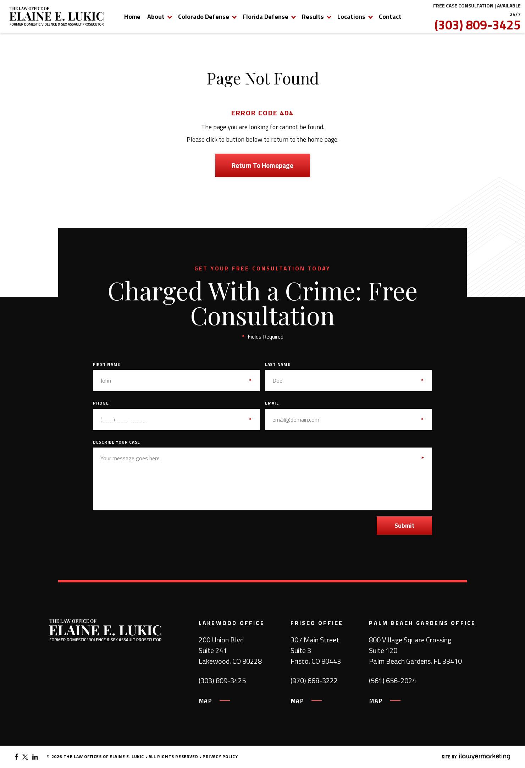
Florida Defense (265, 16)
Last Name (277, 364)
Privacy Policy (220, 756)
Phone (101, 403)
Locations (351, 16)
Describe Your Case (116, 442)
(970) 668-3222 (314, 680)
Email (272, 403)
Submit (404, 525)
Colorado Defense (203, 16)
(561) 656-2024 (392, 680)
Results (313, 16)
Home (132, 16)
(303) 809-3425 (478, 24)
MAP (205, 700)
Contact (390, 16)
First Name (106, 364)
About (156, 16)
